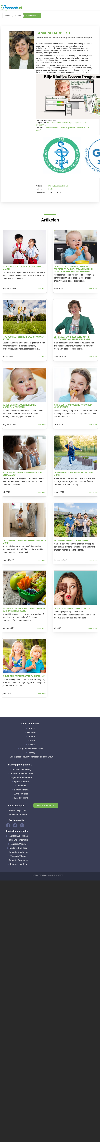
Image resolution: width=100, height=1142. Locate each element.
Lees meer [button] (41, 289)
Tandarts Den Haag (18, 848)
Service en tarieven (17, 814)
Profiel (51, 189)
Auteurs (18, 16)
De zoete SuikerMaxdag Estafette (72, 608)
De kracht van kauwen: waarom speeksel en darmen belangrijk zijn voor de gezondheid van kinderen (73, 269)
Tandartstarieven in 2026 (21, 773)
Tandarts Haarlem (18, 864)
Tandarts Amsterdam (18, 836)
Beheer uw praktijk (18, 810)
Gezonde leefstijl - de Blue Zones (72, 540)
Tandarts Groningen (18, 860)
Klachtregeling (21, 798)
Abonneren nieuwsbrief (45, 805)
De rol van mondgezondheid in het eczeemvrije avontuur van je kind (72, 338)
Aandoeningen (21, 794)
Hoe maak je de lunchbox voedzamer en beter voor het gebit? (24, 609)
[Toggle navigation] (96, 7)
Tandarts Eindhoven (18, 852)
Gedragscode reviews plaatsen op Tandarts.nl (32, 757)
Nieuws (31, 745)
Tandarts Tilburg (18, 856)
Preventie (21, 786)
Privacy (31, 753)
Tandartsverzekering (21, 769)
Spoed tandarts (21, 781)
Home (7, 16)
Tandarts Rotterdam (18, 840)
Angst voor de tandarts (21, 777)
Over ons (31, 732)
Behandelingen (21, 790)
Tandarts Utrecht (18, 844)
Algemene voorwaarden (31, 749)
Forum (31, 741)
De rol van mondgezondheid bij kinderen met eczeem (19, 406)
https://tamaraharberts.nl (58, 186)
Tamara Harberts (32, 16)
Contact (31, 728)
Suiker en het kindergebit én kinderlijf (24, 676)
